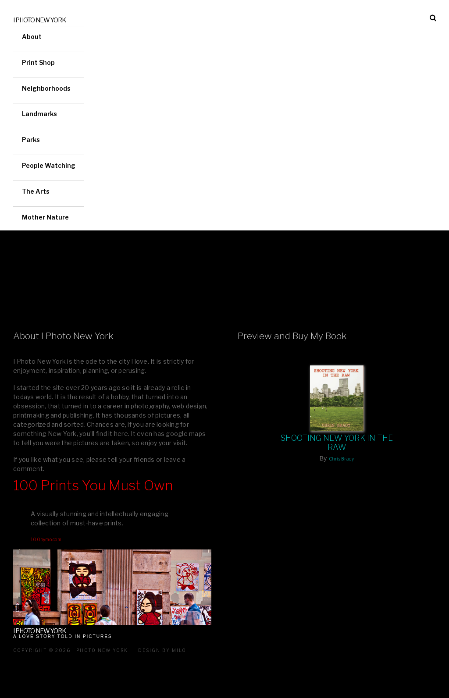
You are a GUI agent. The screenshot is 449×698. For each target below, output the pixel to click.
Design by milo (162, 650)
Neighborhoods (46, 88)
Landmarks (39, 113)
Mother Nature (45, 217)
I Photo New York (39, 20)
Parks (31, 139)
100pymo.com (46, 539)
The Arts (36, 191)
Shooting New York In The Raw (337, 442)
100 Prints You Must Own (93, 485)
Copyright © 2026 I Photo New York (70, 650)
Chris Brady (341, 458)
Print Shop (38, 62)
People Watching (48, 165)
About (32, 36)
